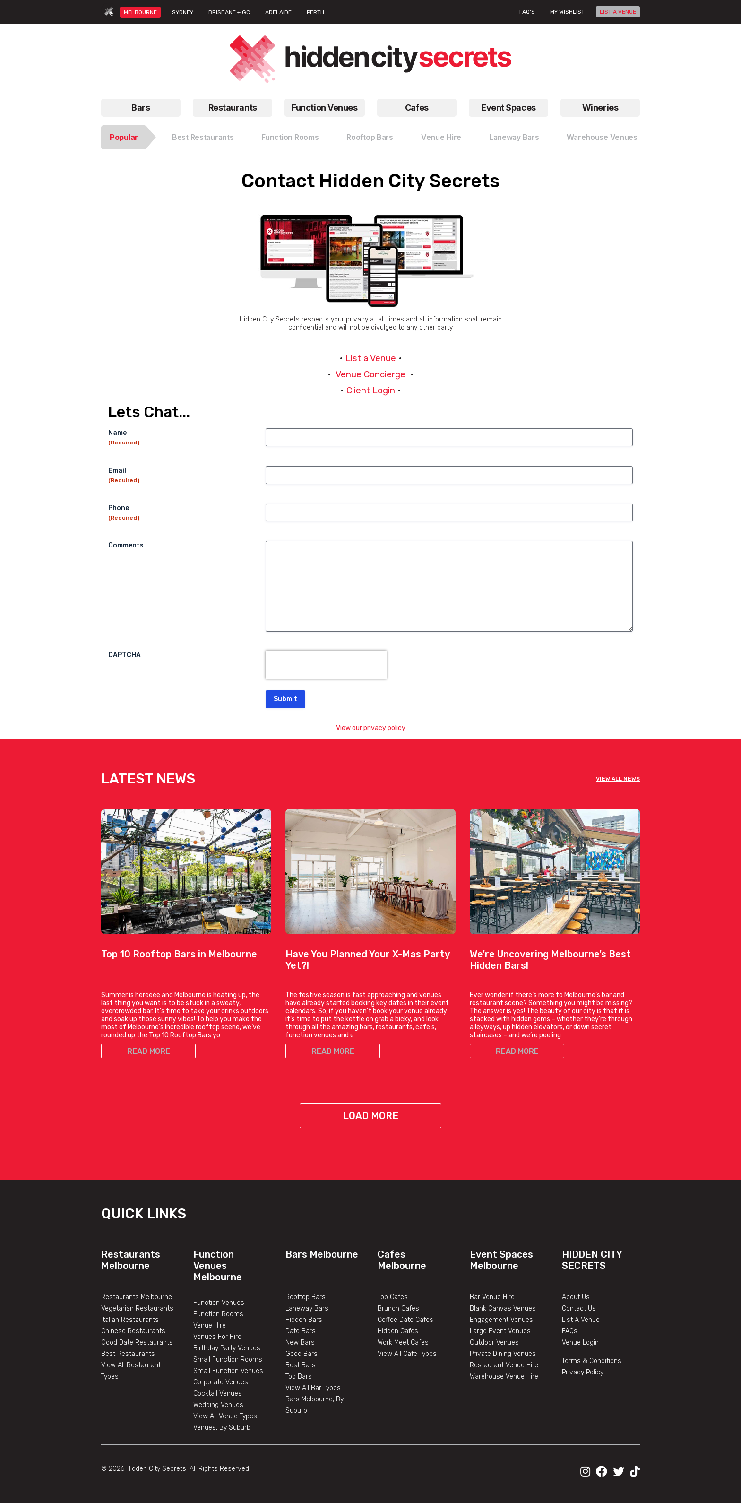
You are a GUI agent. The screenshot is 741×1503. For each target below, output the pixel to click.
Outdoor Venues (494, 1342)
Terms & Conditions (591, 1361)
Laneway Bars (514, 137)
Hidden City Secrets (592, 1260)
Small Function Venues (228, 1371)
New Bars (300, 1342)
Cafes (417, 108)
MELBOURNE (140, 12)
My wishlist (567, 12)
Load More (370, 1115)
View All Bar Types (313, 1388)
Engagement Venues (501, 1320)
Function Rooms (290, 137)
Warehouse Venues (602, 137)
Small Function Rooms (227, 1359)
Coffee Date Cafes (405, 1320)
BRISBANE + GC (229, 12)
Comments (126, 545)
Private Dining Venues (503, 1354)
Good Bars (301, 1354)
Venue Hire (441, 137)
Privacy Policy (582, 1372)
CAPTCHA (124, 655)
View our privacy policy (370, 728)
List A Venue (581, 1320)
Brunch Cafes (398, 1308)
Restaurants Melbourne (130, 1260)
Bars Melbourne (321, 1254)
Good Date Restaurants (137, 1342)
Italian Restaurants (130, 1320)
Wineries (600, 108)
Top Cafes (393, 1297)
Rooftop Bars (369, 137)
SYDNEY (182, 12)
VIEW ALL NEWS (618, 778)
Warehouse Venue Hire (504, 1377)
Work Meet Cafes (403, 1342)
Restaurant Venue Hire (504, 1365)
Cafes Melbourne (402, 1260)
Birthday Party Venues (226, 1348)
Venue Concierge (370, 374)
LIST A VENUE (618, 12)
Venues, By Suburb (221, 1428)
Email (123, 476)
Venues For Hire (217, 1337)
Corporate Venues (220, 1382)
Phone (123, 513)
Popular (124, 137)
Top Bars (298, 1377)
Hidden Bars (303, 1320)
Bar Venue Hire (492, 1297)
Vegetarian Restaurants (137, 1308)
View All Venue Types (225, 1416)
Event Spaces (508, 108)
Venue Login (580, 1342)
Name (123, 438)
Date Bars (300, 1331)
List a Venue (370, 358)
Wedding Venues (218, 1405)
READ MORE (148, 1051)
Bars (140, 108)
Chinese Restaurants (133, 1331)
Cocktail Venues (217, 1394)
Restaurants (232, 108)
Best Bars (300, 1365)
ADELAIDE (278, 12)
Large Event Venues (500, 1331)
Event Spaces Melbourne (501, 1260)
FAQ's (527, 12)
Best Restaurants (203, 137)
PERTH (315, 12)
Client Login (370, 390)
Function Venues (324, 108)
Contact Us (579, 1308)
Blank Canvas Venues (503, 1308)
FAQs (569, 1331)
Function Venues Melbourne (217, 1266)
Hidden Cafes (398, 1331)
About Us (576, 1297)
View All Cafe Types (407, 1354)
